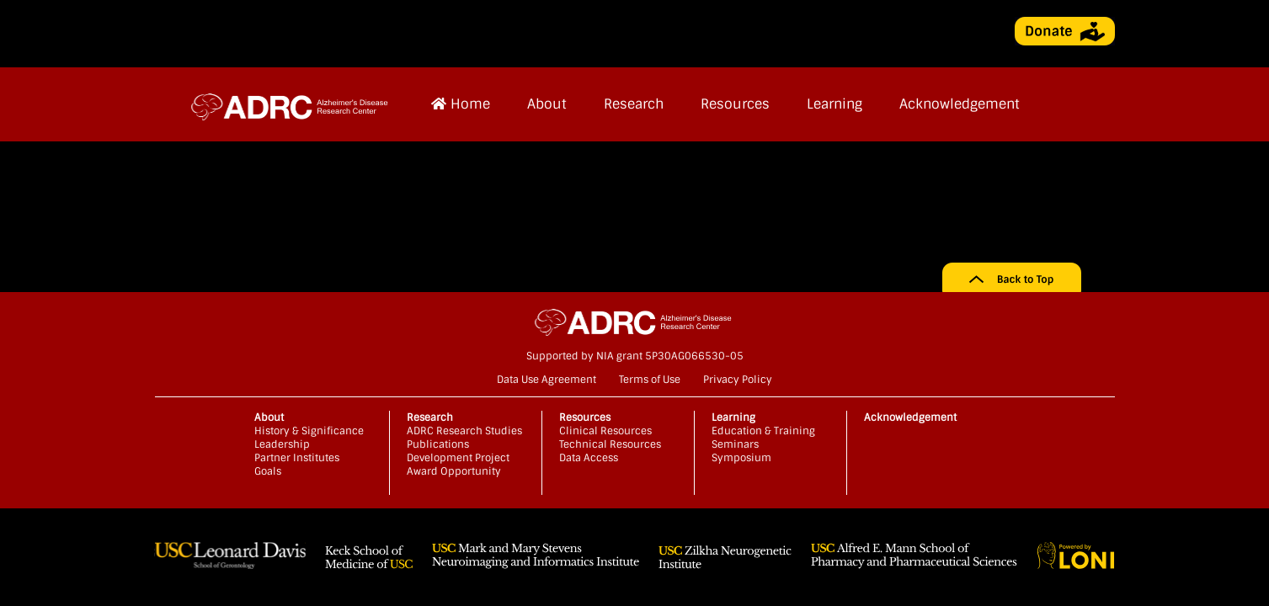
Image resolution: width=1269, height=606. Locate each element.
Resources (735, 104)
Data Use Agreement (546, 379)
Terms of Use (649, 379)
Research (634, 104)
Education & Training (763, 431)
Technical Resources (610, 444)
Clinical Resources (605, 431)
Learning (834, 104)
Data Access (588, 458)
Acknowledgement (959, 104)
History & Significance (309, 431)
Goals (267, 471)
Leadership (282, 444)
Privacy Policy (737, 379)
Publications (438, 444)
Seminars (735, 444)
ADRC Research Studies (464, 431)
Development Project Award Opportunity (458, 464)
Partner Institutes (296, 458)
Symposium (741, 458)
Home (460, 104)
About (547, 104)
